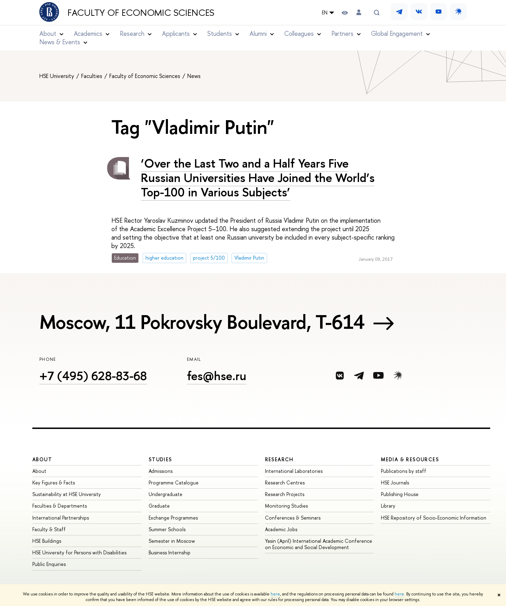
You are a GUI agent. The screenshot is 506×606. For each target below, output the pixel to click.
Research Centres (285, 482)
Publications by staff (403, 471)
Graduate (159, 505)
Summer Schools (167, 529)
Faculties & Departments (59, 505)
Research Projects (284, 494)
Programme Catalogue (174, 482)
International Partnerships (60, 517)
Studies (160, 459)
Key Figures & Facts (53, 482)
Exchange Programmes (173, 517)
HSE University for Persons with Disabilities (79, 552)
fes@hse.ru (216, 375)
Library (388, 505)
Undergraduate (165, 494)
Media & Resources (410, 459)
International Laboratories (294, 471)
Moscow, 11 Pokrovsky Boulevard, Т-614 (202, 322)
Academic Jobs (281, 529)
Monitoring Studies (286, 505)
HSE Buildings (46, 540)
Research (279, 459)
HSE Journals (395, 482)
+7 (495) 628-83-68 (93, 375)
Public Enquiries (49, 564)
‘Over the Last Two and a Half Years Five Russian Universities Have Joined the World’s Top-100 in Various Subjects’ (258, 177)
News (194, 76)
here (275, 594)
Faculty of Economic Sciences (140, 12)
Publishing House (400, 494)
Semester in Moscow (172, 540)
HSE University (57, 76)
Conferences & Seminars (292, 517)
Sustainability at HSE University (66, 494)
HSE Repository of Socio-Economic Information (433, 517)
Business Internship (169, 552)
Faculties (92, 76)
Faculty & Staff (49, 529)
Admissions (161, 471)
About (42, 459)
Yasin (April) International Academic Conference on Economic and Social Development (318, 543)
